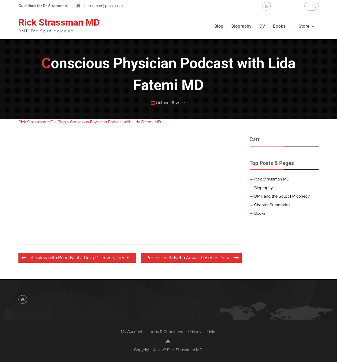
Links (211, 331)
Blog (218, 26)
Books (279, 26)
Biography (241, 26)
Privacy (194, 331)
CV (262, 26)
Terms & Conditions (165, 331)
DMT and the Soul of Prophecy (282, 196)
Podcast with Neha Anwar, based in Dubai (189, 257)
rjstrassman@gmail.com (102, 6)
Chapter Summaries (272, 205)
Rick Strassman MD (59, 22)
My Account (131, 331)
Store (304, 26)
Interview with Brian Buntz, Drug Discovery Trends (79, 257)
